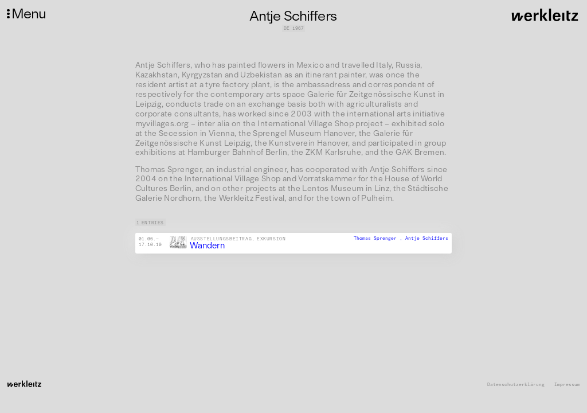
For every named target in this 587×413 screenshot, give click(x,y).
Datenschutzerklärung (516, 384)
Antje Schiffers (426, 238)
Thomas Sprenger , (379, 238)
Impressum (567, 384)
